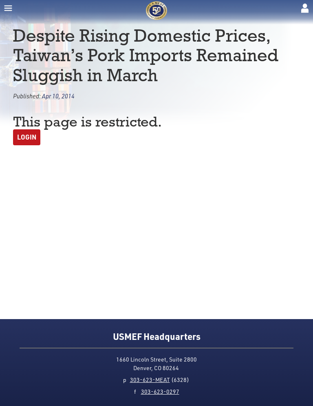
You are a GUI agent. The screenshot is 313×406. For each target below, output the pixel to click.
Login (26, 137)
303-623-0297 (160, 391)
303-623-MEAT (150, 380)
